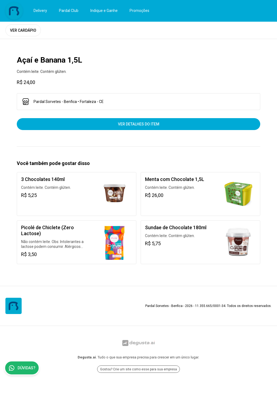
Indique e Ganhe (104, 10)
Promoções (139, 10)
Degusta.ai (87, 357)
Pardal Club (68, 10)
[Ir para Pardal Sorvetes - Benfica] (14, 11)
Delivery (40, 10)
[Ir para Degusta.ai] (138, 343)
